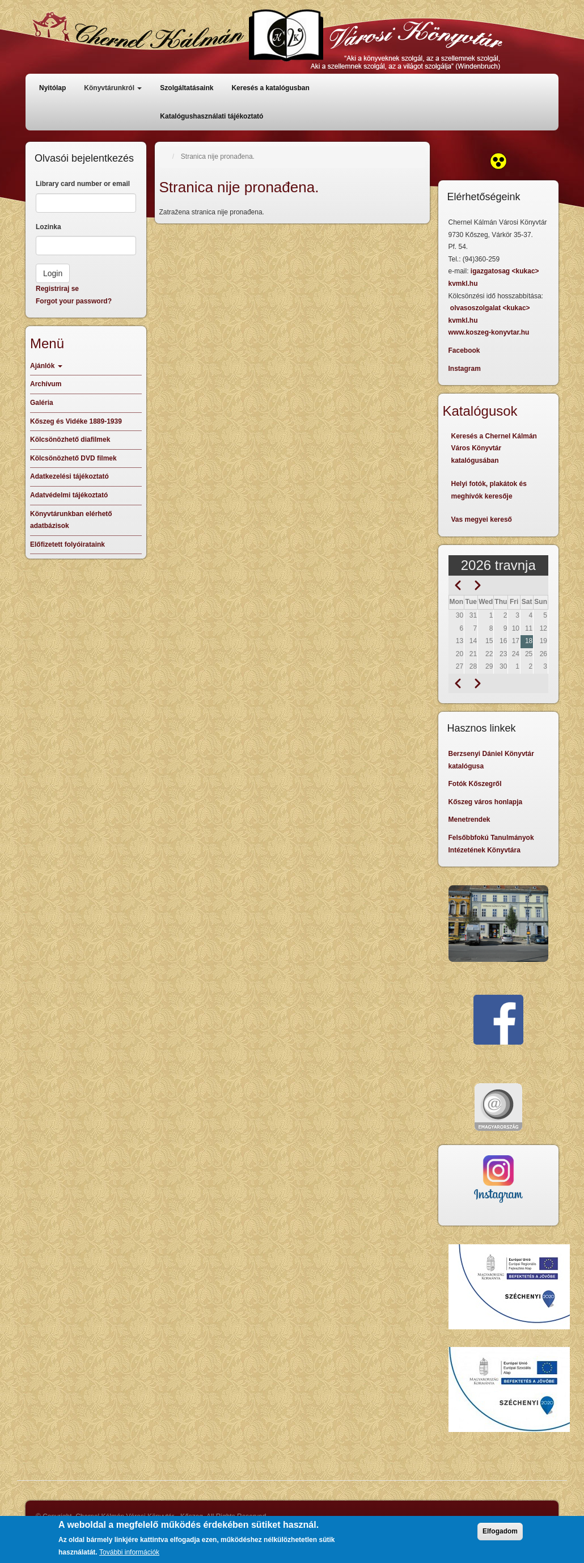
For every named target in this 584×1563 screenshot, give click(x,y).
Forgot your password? (74, 301)
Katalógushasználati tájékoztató (211, 116)
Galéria (41, 403)
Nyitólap (52, 88)
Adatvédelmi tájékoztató (69, 495)
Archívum (45, 384)
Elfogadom (500, 1532)
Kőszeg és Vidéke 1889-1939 (76, 421)
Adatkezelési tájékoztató (69, 476)
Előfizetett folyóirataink (67, 544)
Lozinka (48, 227)
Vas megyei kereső (481, 519)
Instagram (464, 369)
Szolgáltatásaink (186, 88)
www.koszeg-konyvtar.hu (489, 332)
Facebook (464, 350)
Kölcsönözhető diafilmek (70, 439)
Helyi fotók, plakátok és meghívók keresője (489, 490)
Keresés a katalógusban (270, 88)
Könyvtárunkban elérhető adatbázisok (71, 520)
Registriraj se (57, 289)
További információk (129, 1553)
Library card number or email (83, 184)
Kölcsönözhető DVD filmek (73, 458)
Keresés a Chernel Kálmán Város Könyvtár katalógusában (494, 448)
